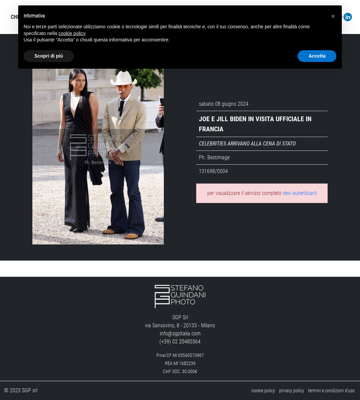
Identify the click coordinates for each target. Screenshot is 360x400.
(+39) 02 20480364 (180, 341)
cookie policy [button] (72, 33)
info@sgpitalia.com (180, 333)
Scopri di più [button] (48, 56)
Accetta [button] (317, 56)
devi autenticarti (300, 193)
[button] (333, 16)
